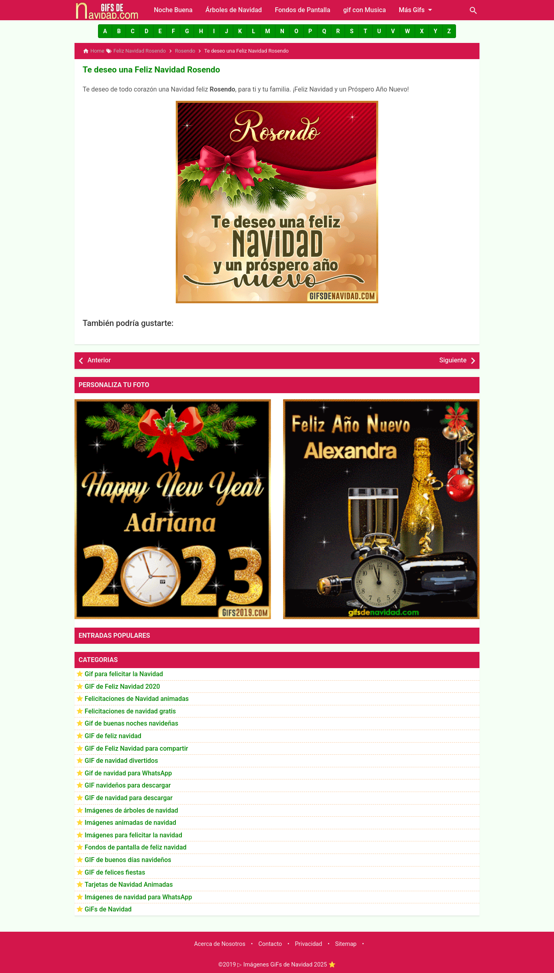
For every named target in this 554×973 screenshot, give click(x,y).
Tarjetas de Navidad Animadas (129, 884)
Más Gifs (417, 10)
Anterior (99, 360)
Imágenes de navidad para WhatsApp (138, 896)
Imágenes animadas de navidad (130, 822)
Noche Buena (173, 10)
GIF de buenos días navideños (128, 859)
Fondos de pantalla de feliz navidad (136, 847)
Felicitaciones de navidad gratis (130, 710)
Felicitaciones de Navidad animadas (137, 698)
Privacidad (308, 943)
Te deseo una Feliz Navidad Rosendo (149, 69)
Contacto (270, 943)
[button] (105, 31)
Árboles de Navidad (233, 10)
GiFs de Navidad (108, 909)
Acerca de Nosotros (219, 943)
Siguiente (453, 360)
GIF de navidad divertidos (121, 760)
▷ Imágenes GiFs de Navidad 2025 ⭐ (286, 964)
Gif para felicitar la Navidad (124, 673)
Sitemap (346, 943)
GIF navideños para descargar (128, 785)
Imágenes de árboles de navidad (131, 809)
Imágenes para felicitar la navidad (133, 834)
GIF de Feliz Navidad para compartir (136, 748)
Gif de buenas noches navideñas (131, 723)
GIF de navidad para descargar (129, 797)
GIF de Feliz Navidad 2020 (122, 686)
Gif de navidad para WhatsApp (128, 772)
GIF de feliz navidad (113, 735)
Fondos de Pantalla (302, 10)
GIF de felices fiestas (115, 871)
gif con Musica (364, 10)
